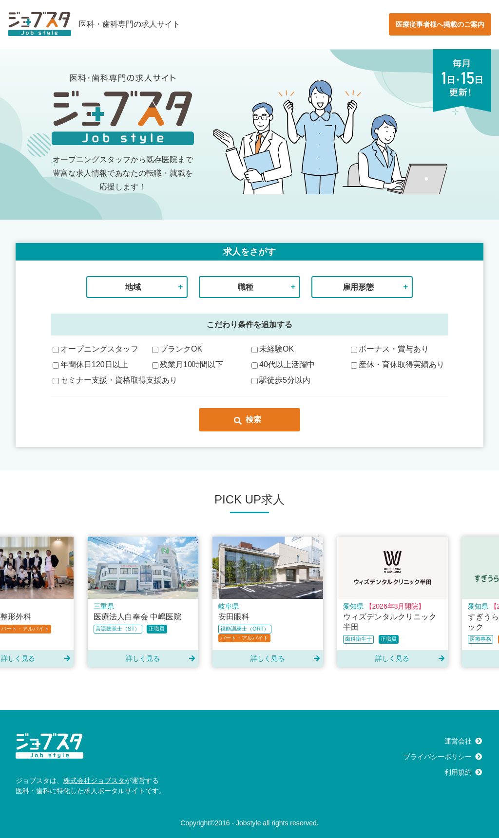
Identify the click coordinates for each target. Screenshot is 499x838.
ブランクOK (177, 349)
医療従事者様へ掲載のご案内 (440, 24)
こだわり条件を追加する (249, 324)
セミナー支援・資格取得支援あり (115, 380)
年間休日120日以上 (90, 364)
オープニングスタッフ (95, 349)
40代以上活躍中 (283, 364)
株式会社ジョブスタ (94, 780)
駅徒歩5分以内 (280, 380)
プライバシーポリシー (437, 757)
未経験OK (272, 349)
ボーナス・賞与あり (390, 349)
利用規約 (458, 772)
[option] (146, 602)
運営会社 (458, 741)
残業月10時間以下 (187, 364)
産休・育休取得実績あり (397, 364)
